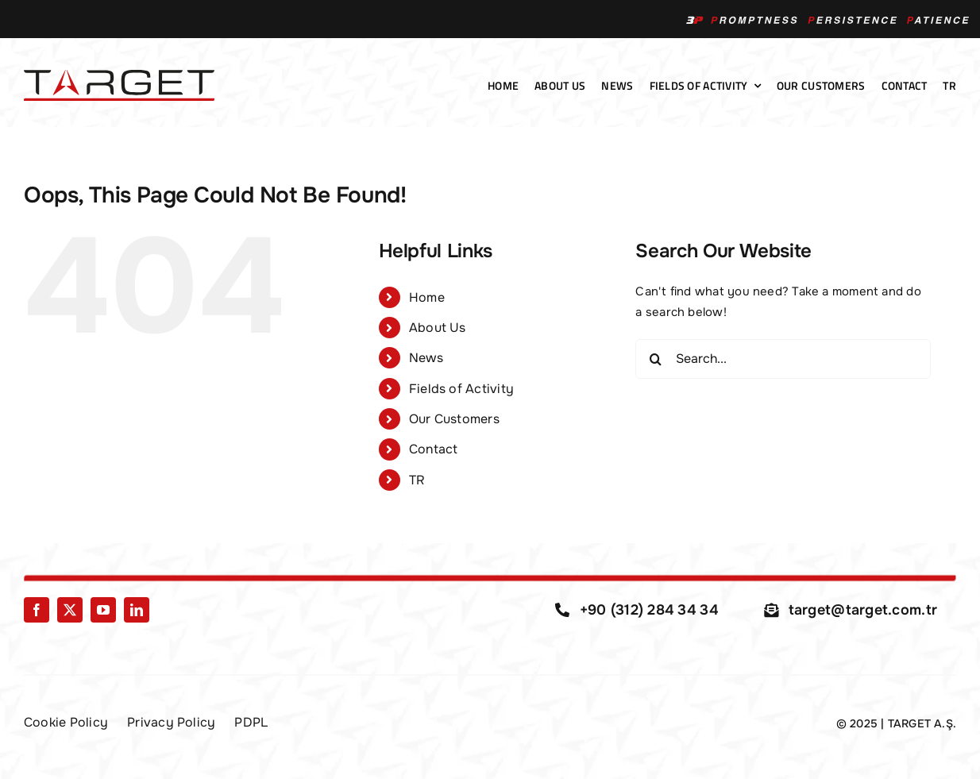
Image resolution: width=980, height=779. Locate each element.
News (426, 357)
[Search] (655, 359)
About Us (437, 327)
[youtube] (103, 610)
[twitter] (70, 610)
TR (417, 480)
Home (427, 297)
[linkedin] (136, 610)
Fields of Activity (461, 388)
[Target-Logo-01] (119, 75)
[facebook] (36, 610)
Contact (433, 449)
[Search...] (782, 359)
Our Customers (454, 419)
